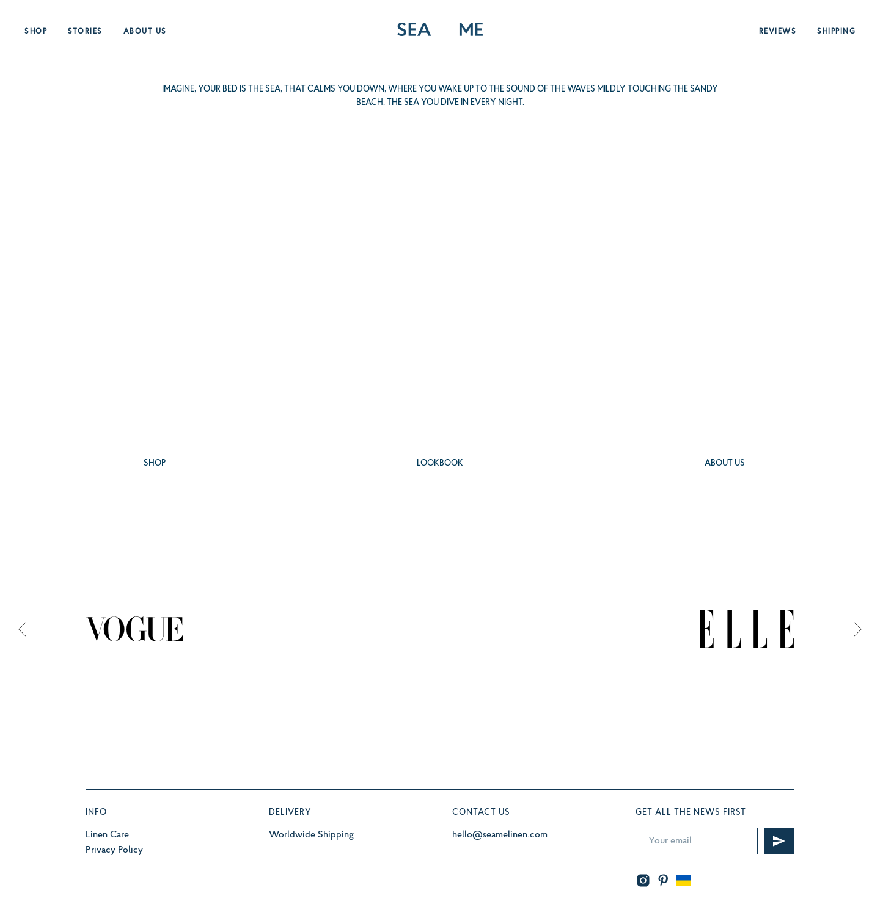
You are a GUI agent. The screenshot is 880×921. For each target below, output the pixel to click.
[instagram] (643, 880)
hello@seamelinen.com (500, 835)
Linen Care (107, 835)
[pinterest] (663, 880)
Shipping (836, 31)
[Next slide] (858, 628)
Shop (35, 31)
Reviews (778, 31)
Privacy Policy (114, 850)
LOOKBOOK (440, 463)
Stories (85, 31)
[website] (683, 880)
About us (145, 31)
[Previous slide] (22, 628)
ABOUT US (725, 463)
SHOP (155, 463)
